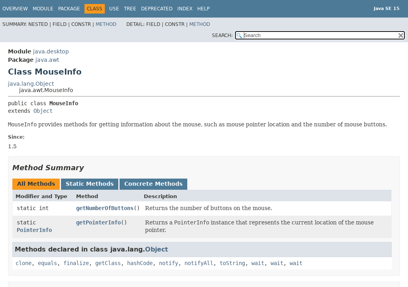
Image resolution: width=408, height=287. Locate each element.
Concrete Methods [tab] (153, 184)
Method (106, 24)
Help (203, 9)
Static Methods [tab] (90, 184)
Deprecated (157, 9)
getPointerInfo (98, 222)
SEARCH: (222, 35)
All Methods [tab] (36, 184)
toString (232, 263)
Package (69, 9)
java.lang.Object (31, 84)
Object (43, 111)
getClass (108, 263)
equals (47, 263)
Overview (15, 9)
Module (43, 9)
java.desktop (51, 51)
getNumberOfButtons (104, 208)
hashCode (140, 263)
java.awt (47, 60)
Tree (130, 9)
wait (257, 263)
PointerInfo (34, 230)
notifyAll (198, 263)
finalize (76, 263)
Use (114, 9)
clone (23, 263)
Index (184, 9)
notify (168, 263)
